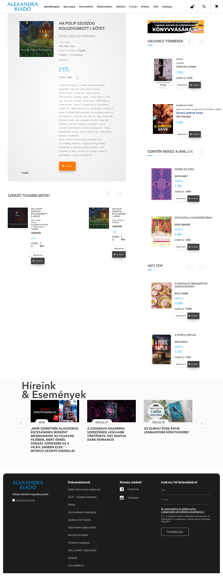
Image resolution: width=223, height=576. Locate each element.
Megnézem (38, 255)
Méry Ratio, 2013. (66, 46)
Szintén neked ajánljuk (172, 154)
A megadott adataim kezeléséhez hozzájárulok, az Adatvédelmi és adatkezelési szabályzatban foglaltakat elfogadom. (185, 521)
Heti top (156, 268)
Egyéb (82, 50)
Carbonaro (64, 42)
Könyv (62, 50)
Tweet (25, 172)
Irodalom (72, 50)
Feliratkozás (175, 534)
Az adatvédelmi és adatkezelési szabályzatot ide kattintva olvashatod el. (183, 513)
